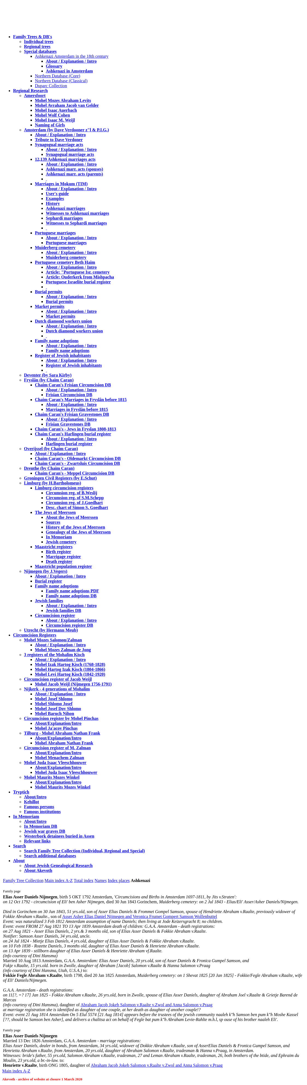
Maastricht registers (54, 546)
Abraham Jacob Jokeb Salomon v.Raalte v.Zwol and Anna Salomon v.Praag (146, 1004)
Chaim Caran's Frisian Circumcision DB (73, 385)
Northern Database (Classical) (61, 80)
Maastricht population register (63, 566)
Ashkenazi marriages (65, 208)
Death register (59, 561)
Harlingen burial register (69, 443)
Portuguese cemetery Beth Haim (65, 262)
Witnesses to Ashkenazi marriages (77, 213)
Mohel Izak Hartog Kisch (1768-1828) (70, 664)
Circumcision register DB (69, 625)
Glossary (54, 66)
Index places (119, 880)
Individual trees (38, 41)
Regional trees (37, 46)
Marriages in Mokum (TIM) (61, 183)
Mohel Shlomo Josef (54, 703)
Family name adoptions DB (71, 595)
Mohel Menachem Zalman (59, 757)
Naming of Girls (50, 125)
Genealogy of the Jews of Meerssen (78, 532)
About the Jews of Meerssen (72, 517)
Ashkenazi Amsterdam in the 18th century (72, 56)
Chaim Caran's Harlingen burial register (73, 434)
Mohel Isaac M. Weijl (55, 120)
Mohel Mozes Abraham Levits (63, 100)
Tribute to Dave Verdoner (59, 139)
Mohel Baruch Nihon (54, 713)
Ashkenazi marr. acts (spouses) (74, 169)
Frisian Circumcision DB (69, 394)
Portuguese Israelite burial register (78, 282)
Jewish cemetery (61, 542)
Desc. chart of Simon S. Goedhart (77, 507)
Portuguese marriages (55, 233)
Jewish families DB (63, 610)
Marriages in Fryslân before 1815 (77, 409)
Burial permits (48, 291)
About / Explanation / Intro (71, 61)
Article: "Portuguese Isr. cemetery (78, 272)
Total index (84, 880)
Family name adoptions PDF (72, 591)
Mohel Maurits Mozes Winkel (62, 787)
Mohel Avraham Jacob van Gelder (67, 105)
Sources (53, 522)
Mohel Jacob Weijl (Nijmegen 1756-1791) (73, 684)
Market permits (49, 306)
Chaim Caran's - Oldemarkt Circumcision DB (78, 458)
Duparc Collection (51, 85)
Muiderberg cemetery (55, 247)
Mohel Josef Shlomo (54, 698)
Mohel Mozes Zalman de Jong (63, 649)
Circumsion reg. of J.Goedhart (74, 502)
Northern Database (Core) (57, 76)
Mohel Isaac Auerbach (56, 110)
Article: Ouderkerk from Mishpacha (80, 277)
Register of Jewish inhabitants (63, 355)
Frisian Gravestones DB (68, 424)
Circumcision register (55, 615)
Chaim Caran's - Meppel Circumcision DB (74, 473)
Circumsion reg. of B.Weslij (71, 492)
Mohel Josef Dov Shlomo (58, 708)
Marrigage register (63, 556)
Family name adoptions (57, 340)
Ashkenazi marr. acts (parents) (74, 174)
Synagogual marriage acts (59, 144)
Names (101, 880)
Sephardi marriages (64, 218)
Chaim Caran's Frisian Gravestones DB (72, 414)
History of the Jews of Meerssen (75, 527)
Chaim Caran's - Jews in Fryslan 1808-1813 (75, 429)
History (53, 203)
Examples (55, 198)
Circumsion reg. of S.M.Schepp (75, 497)
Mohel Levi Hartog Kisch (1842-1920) (70, 674)
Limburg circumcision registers (64, 488)
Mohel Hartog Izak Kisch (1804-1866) (70, 669)
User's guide (57, 193)
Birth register (58, 551)
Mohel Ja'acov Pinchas (56, 728)
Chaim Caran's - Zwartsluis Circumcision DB (77, 463)
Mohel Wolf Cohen (52, 115)
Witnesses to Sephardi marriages (76, 223)
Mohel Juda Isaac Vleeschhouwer (66, 772)
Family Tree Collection (23, 880)
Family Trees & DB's (32, 36)
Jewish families (49, 600)
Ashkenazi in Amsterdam (69, 71)
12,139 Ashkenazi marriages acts (65, 159)
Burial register (48, 581)
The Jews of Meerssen (55, 512)
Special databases (40, 51)
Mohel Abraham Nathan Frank (64, 743)
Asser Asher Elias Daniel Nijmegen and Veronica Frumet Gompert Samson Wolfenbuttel (139, 916)
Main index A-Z (58, 880)
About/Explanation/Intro (58, 723)
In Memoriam (59, 537)
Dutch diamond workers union (63, 321)
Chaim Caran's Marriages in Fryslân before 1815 (81, 399)
